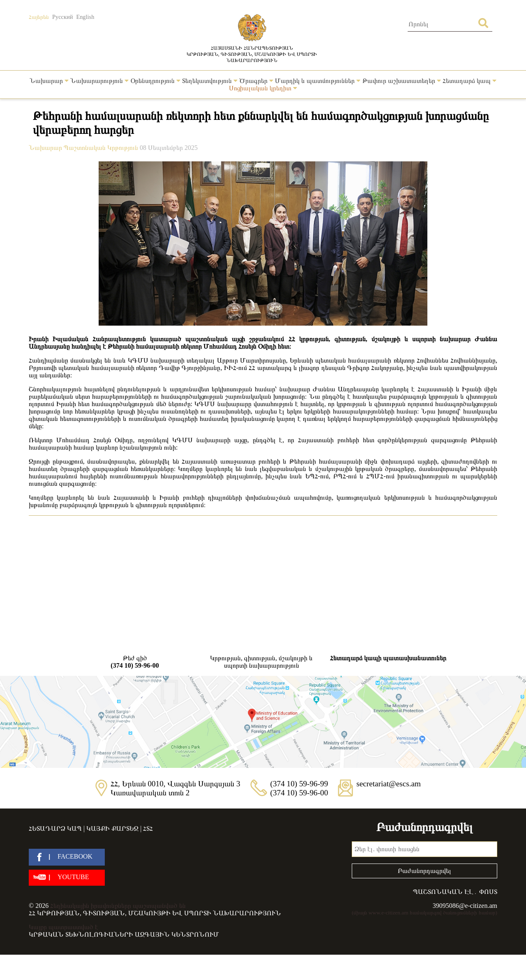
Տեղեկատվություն (210, 80)
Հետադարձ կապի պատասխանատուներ (388, 658)
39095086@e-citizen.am (465, 905)
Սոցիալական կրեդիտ (263, 88)
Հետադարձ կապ (469, 80)
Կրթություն (123, 147)
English (85, 17)
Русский (62, 17)
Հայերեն (39, 17)
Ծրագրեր (256, 80)
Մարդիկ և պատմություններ (317, 80)
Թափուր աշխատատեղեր (401, 80)
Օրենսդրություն (155, 80)
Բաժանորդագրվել (424, 870)
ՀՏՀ (148, 828)
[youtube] (67, 878)
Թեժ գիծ (134, 662)
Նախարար (49, 80)
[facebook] (67, 857)
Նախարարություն (99, 80)
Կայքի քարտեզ (112, 828)
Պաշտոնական (85, 147)
